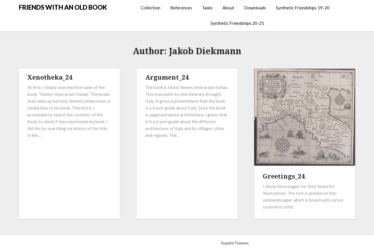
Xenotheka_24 (49, 77)
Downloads (255, 7)
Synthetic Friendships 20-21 (237, 23)
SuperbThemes (235, 242)
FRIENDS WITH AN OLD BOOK (63, 7)
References (181, 7)
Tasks (207, 7)
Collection (150, 7)
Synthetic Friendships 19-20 (302, 7)
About (228, 7)
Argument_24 (167, 77)
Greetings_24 (284, 176)
